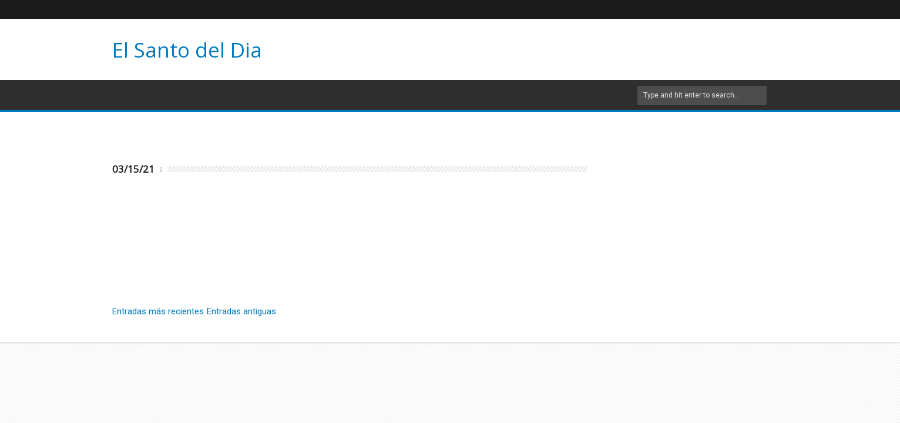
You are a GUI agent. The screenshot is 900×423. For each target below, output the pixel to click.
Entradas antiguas (241, 311)
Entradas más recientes (158, 311)
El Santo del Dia (187, 49)
